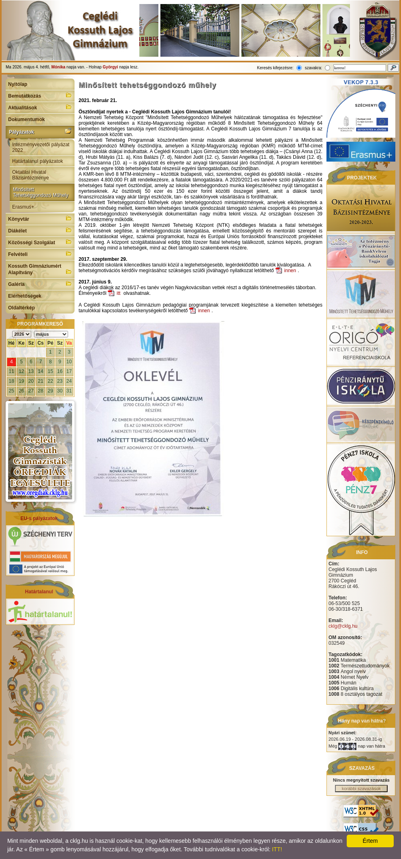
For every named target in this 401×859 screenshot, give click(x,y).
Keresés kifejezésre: (275, 68)
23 (59, 381)
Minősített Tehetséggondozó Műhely (40, 192)
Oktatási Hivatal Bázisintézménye (30, 175)
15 (50, 371)
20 (31, 381)
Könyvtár (40, 218)
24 (69, 381)
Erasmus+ (23, 207)
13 (31, 371)
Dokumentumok (26, 119)
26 (21, 391)
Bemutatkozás (40, 95)
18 (11, 381)
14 (40, 371)
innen (290, 270)
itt (118, 293)
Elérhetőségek (24, 296)
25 (11, 391)
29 (50, 391)
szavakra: (313, 68)
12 (21, 371)
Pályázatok (40, 131)
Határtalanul (39, 592)
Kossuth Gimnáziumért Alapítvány (40, 269)
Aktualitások (40, 107)
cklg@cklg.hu (343, 626)
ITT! (277, 849)
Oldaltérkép (21, 308)
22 (50, 381)
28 (40, 391)
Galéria (40, 283)
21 (40, 381)
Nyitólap (17, 84)
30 (59, 391)
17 (69, 371)
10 (69, 361)
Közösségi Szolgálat (40, 241)
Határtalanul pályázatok (37, 161)
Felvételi (40, 253)
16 (59, 371)
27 (31, 391)
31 (69, 391)
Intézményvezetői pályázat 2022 (40, 147)
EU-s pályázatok (39, 518)
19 (21, 381)
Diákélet (40, 230)
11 (11, 371)
